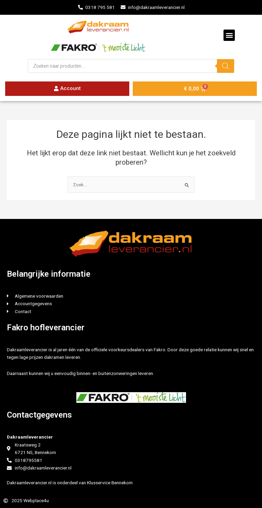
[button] (229, 35)
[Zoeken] (225, 66)
